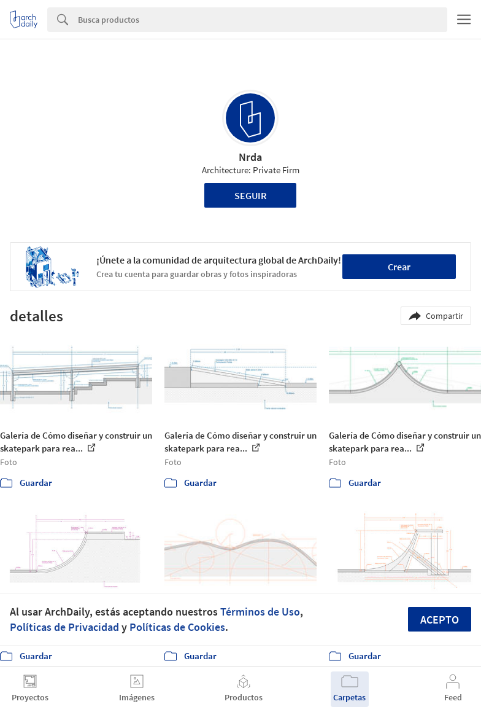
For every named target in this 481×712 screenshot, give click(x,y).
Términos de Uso (260, 611)
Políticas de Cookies (177, 627)
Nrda (250, 157)
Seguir (250, 195)
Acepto (439, 619)
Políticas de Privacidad (64, 627)
